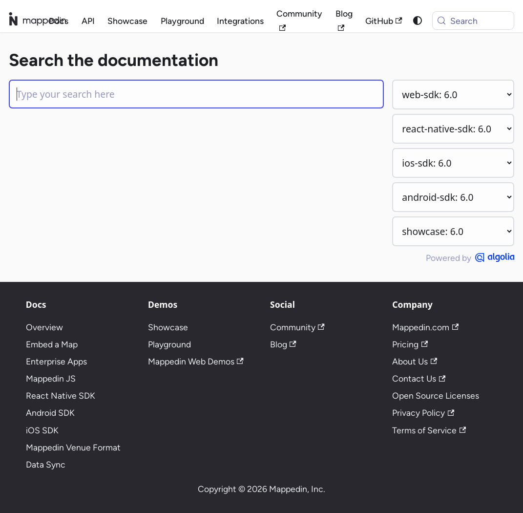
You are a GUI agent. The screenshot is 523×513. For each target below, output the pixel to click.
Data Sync (45, 464)
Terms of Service (429, 430)
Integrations (240, 21)
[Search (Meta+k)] (473, 20)
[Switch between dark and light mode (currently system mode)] (417, 20)
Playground (182, 21)
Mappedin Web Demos (196, 361)
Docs (58, 21)
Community (299, 19)
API (88, 21)
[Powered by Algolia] (494, 257)
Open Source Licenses (435, 395)
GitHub (383, 21)
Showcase (127, 21)
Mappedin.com (425, 327)
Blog (344, 19)
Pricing (410, 344)
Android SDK (50, 412)
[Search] (196, 94)
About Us (414, 361)
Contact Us (418, 378)
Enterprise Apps (56, 361)
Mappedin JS (51, 378)
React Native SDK (60, 395)
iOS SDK (42, 430)
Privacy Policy (423, 412)
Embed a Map (52, 344)
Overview (44, 327)
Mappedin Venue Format (73, 447)
